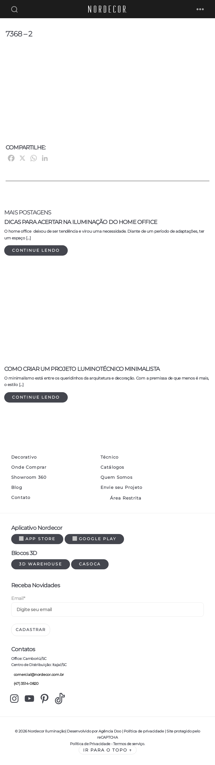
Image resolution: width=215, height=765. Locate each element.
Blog (16, 487)
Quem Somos (116, 477)
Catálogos (112, 467)
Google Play (94, 538)
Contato (20, 497)
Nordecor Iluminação (46, 731)
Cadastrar (31, 629)
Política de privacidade (144, 731)
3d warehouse (40, 564)
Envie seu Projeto (121, 487)
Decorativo (24, 457)
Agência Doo (110, 731)
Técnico (109, 457)
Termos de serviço (128, 743)
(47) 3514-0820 (25, 684)
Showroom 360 (28, 477)
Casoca (90, 564)
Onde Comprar (28, 467)
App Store (37, 538)
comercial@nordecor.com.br (37, 675)
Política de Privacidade (90, 743)
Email (18, 598)
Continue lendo (36, 250)
